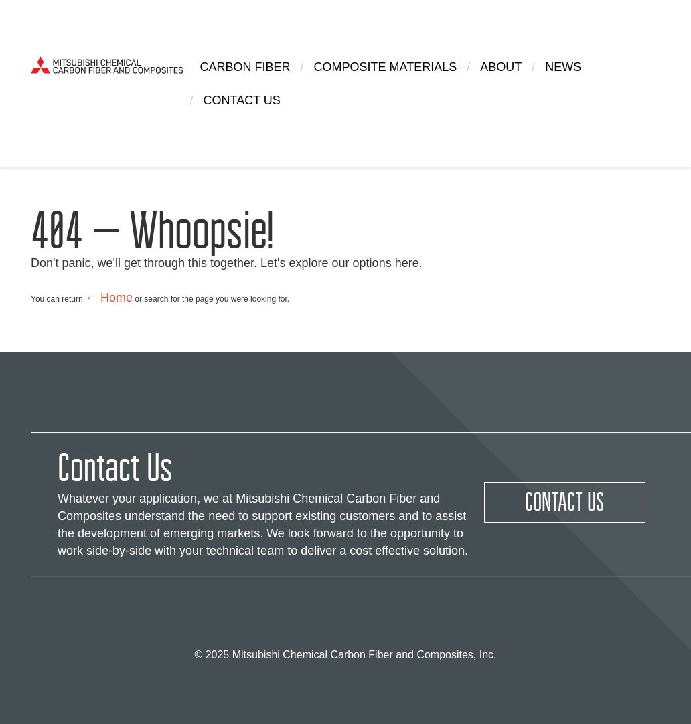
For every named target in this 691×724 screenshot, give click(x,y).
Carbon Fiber (245, 67)
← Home (109, 297)
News (563, 67)
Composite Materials (385, 67)
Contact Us (242, 100)
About (501, 67)
